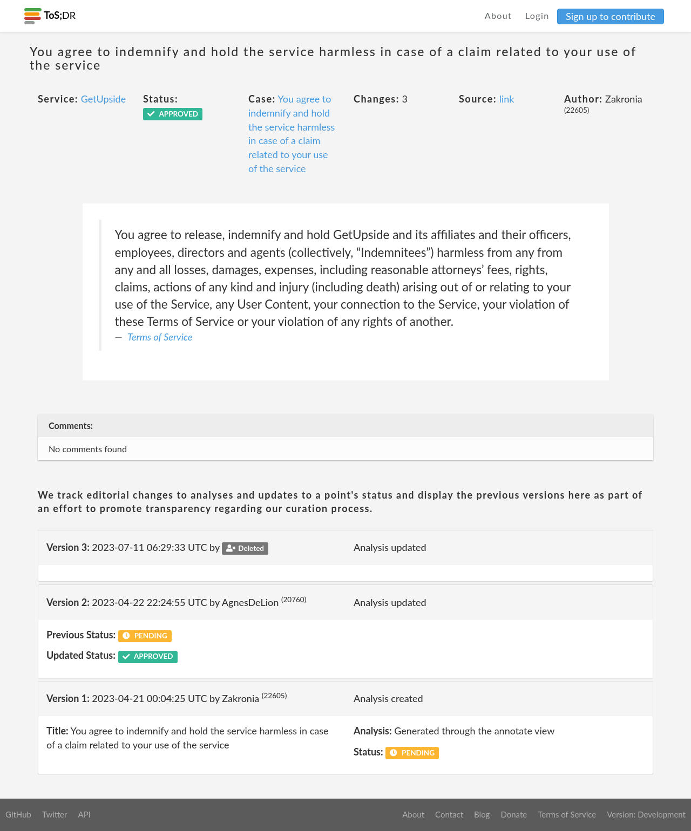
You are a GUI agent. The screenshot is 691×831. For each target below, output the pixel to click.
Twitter (54, 814)
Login (537, 15)
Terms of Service (159, 337)
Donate (513, 814)
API (84, 814)
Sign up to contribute (610, 16)
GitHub (18, 814)
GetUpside (103, 99)
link (506, 99)
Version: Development (646, 814)
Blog (482, 814)
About (498, 15)
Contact (449, 814)
